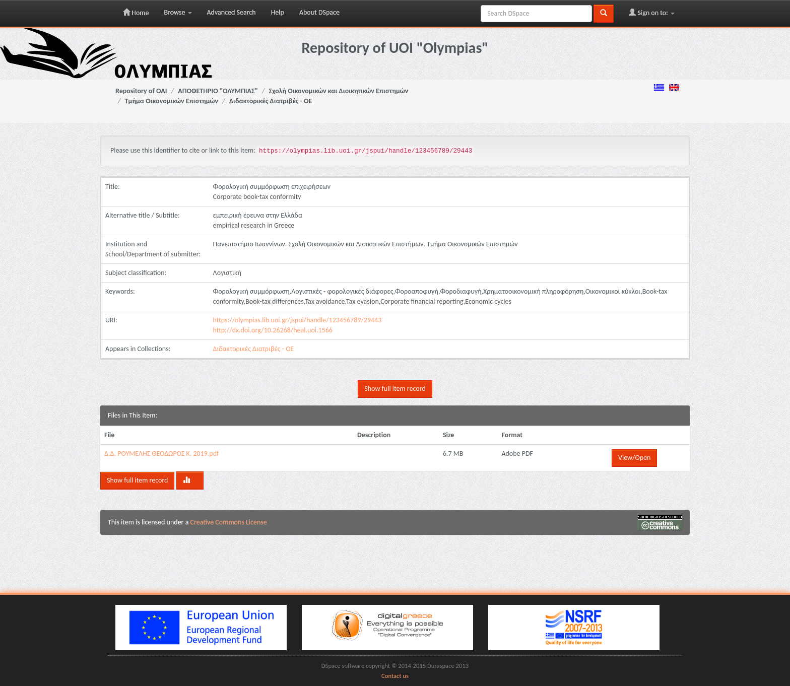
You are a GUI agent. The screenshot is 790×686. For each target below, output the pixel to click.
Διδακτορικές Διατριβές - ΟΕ (270, 101)
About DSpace (319, 12)
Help (277, 12)
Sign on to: (652, 12)
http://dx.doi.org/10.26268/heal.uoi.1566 (273, 330)
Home (136, 12)
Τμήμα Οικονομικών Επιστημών (172, 101)
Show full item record (394, 388)
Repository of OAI (141, 91)
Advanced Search (231, 12)
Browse (177, 12)
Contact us (395, 675)
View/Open (634, 457)
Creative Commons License (228, 522)
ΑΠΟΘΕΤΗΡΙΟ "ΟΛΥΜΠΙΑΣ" (218, 91)
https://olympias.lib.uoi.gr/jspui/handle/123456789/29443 (297, 320)
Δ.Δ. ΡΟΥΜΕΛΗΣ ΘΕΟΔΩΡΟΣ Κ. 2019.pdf (161, 453)
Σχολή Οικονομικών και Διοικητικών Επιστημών (339, 91)
